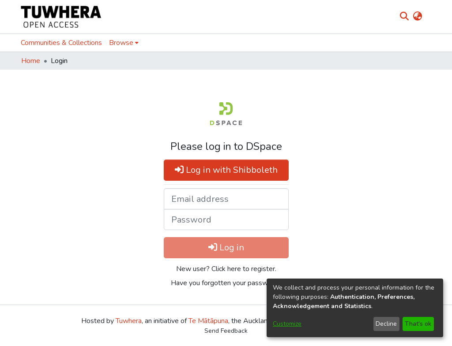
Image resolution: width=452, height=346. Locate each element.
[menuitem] (417, 16)
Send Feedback (226, 331)
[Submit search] (404, 16)
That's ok (418, 324)
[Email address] (226, 198)
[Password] (226, 219)
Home (30, 61)
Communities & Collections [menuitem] (61, 43)
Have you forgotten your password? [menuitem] (226, 283)
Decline (386, 324)
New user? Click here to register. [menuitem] (226, 269)
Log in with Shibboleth (226, 170)
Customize (287, 324)
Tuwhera (129, 321)
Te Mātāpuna (208, 321)
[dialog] (355, 308)
